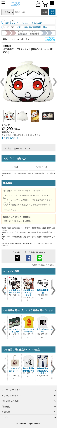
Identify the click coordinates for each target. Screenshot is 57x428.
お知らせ (6, 411)
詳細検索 (52, 12)
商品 (15, 167)
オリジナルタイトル (11, 395)
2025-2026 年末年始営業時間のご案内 (31, 27)
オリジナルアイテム (11, 390)
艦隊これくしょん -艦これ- (16, 39)
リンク (5, 417)
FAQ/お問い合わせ (10, 400)
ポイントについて (10, 137)
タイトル (42, 167)
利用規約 (6, 406)
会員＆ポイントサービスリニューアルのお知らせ (24, 23)
